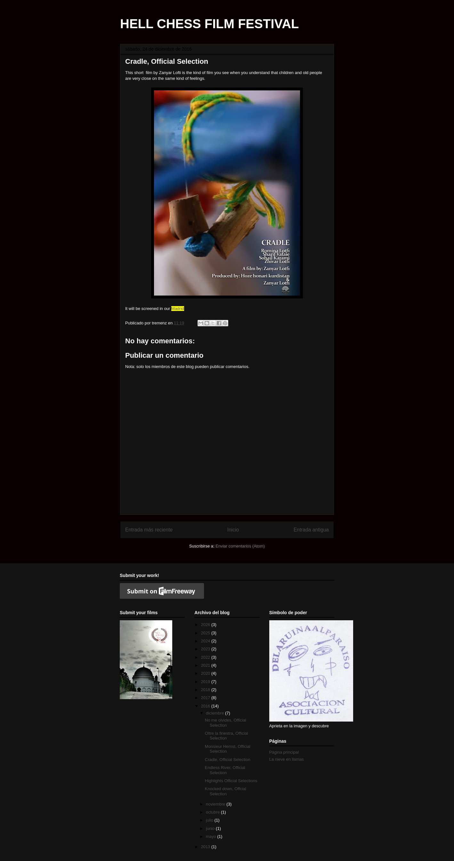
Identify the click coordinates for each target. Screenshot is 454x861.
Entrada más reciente (149, 529)
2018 (206, 689)
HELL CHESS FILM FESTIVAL (209, 24)
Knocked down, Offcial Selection (225, 791)
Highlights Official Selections (231, 780)
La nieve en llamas (286, 759)
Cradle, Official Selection (227, 759)
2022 (206, 657)
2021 (206, 665)
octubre (213, 812)
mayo (211, 836)
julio (210, 820)
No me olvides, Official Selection (225, 723)
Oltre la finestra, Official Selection (226, 736)
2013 (206, 846)
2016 (206, 706)
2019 (206, 681)
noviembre (216, 804)
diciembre (215, 713)
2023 (206, 649)
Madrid (177, 308)
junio (211, 828)
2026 (206, 624)
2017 (206, 697)
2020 (206, 673)
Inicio (233, 529)
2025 (206, 633)
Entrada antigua (311, 529)
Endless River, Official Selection (225, 770)
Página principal (284, 752)
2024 (206, 641)
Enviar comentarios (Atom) (240, 546)
